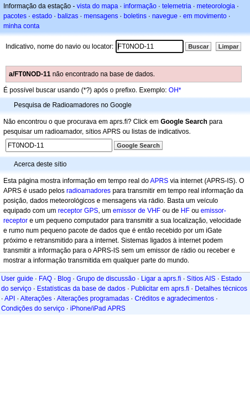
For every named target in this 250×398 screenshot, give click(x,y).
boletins (135, 16)
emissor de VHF (136, 210)
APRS (159, 181)
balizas (68, 16)
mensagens (101, 16)
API (9, 298)
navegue (165, 16)
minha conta (21, 26)
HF (185, 210)
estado (42, 16)
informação (139, 6)
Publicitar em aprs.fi (160, 288)
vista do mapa (97, 6)
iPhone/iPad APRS (98, 308)
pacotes (15, 16)
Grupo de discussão (106, 278)
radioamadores (88, 191)
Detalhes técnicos (221, 288)
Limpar (228, 46)
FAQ (45, 278)
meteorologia (216, 6)
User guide (17, 278)
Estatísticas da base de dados (81, 288)
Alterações (36, 298)
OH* (175, 90)
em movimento (205, 16)
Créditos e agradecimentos (174, 298)
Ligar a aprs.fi (161, 278)
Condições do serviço (33, 308)
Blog (64, 278)
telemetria (176, 6)
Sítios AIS (201, 278)
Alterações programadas (93, 298)
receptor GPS (78, 210)
